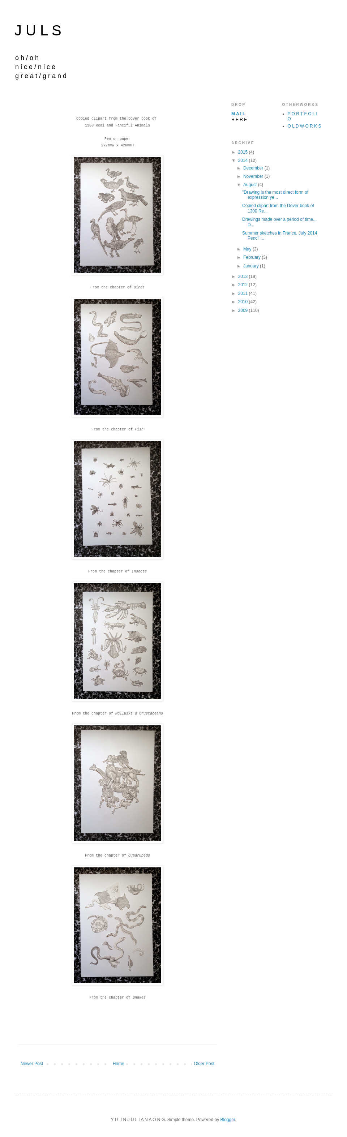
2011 (243, 293)
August (250, 184)
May (248, 249)
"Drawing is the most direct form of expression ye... (275, 195)
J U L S (37, 30)
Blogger (227, 1119)
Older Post (204, 1063)
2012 (243, 284)
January (251, 266)
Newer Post (32, 1063)
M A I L (238, 113)
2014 (243, 160)
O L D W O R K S (304, 126)
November (254, 176)
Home (118, 1063)
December (254, 168)
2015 (243, 152)
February (252, 257)
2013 (243, 276)
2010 (243, 301)
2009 (243, 310)
